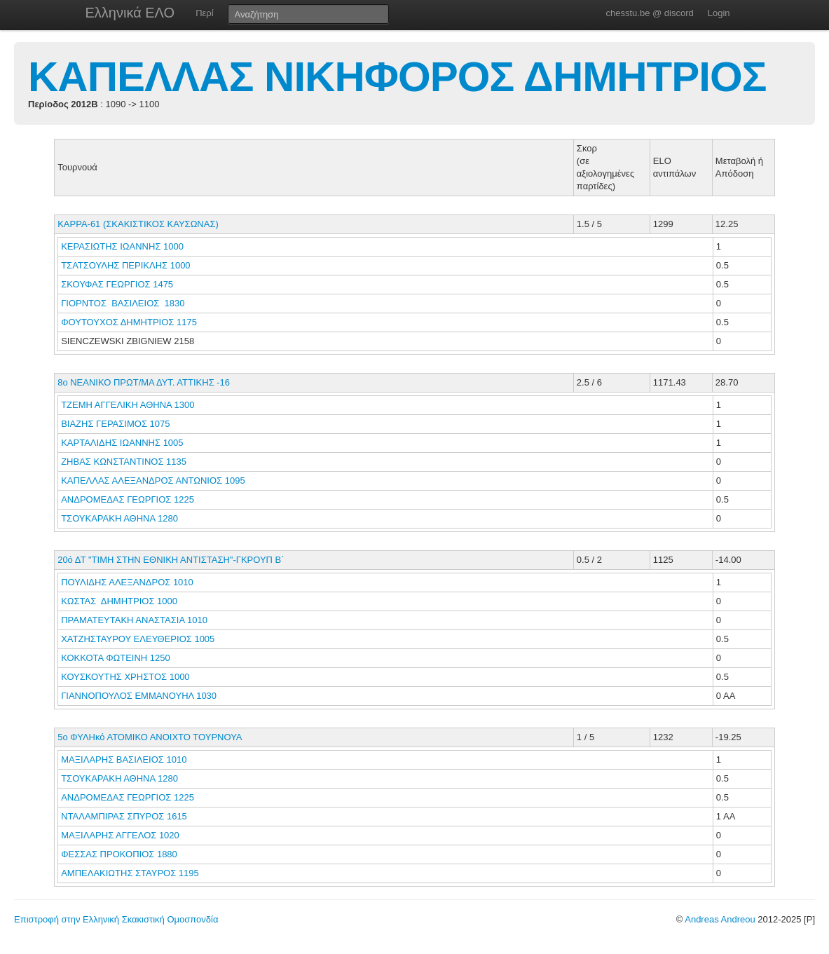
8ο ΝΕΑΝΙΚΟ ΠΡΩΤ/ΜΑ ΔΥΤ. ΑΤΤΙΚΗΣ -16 (143, 382)
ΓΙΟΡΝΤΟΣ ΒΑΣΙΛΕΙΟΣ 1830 (122, 303)
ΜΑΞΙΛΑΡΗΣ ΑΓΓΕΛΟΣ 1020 (120, 835)
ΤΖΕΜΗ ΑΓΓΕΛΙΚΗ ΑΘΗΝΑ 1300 (127, 405)
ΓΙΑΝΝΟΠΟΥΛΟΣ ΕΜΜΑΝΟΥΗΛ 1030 (139, 695)
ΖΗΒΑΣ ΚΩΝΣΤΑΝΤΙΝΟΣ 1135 (123, 461)
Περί (204, 13)
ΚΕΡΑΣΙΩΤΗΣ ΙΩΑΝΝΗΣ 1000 (122, 246)
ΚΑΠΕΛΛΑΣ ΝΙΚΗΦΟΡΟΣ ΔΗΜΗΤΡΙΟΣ (397, 76)
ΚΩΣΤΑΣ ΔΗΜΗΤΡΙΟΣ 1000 (119, 601)
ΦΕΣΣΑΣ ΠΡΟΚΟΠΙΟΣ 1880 (119, 854)
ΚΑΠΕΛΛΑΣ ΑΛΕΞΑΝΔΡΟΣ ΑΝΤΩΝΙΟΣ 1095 (153, 480)
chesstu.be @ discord (649, 13)
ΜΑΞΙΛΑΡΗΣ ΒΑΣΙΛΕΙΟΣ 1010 (123, 759)
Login (719, 13)
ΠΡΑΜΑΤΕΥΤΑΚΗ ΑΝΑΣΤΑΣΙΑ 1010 (134, 620)
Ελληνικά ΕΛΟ (130, 12)
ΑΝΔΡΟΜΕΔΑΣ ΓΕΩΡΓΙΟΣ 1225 (127, 499)
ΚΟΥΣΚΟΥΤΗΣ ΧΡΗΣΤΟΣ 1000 (125, 677)
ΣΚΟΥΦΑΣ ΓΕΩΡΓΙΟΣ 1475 (117, 284)
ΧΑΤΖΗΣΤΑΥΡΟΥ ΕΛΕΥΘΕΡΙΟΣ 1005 (137, 639)
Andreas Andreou (720, 919)
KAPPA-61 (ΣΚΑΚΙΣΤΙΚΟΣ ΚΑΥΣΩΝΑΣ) (138, 224)
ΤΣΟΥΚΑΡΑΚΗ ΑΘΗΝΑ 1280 (119, 518)
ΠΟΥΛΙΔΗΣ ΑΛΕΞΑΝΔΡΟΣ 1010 (127, 582)
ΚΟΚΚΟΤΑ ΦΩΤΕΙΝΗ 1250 (115, 658)
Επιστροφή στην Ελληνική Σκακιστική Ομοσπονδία (116, 919)
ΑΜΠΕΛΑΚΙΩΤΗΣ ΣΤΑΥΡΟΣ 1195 (130, 873)
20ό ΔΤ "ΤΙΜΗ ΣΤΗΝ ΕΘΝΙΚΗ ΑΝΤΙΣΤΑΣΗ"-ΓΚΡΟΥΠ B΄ (170, 559)
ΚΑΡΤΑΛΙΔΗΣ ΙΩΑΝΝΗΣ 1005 (122, 442)
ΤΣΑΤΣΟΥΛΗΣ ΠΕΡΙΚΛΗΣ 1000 (125, 265)
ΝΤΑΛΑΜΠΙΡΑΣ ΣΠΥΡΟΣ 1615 (124, 816)
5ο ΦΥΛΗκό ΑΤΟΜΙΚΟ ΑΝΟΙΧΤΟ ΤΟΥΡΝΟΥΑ (149, 737)
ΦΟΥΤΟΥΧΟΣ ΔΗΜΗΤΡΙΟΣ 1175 (129, 322)
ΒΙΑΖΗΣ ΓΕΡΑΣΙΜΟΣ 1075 (115, 423)
